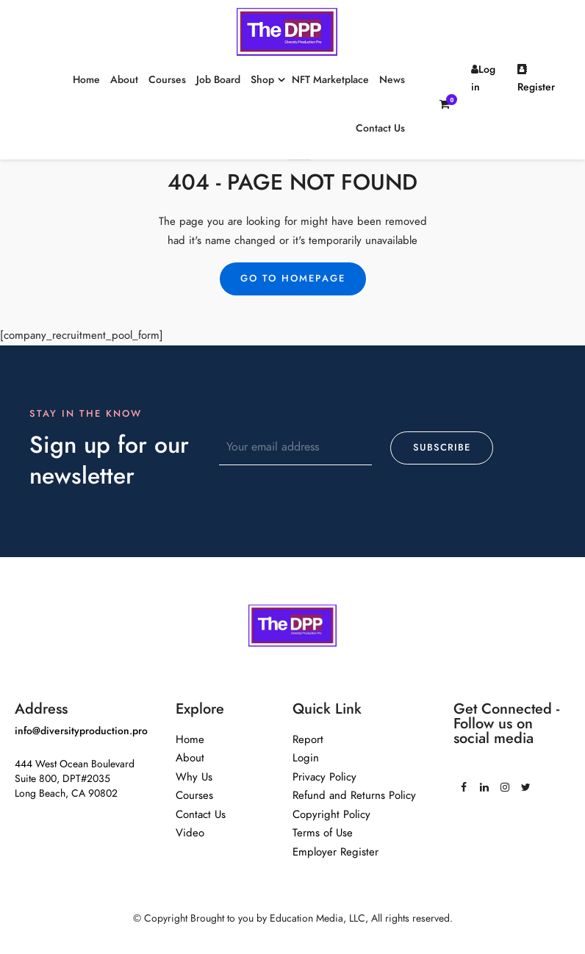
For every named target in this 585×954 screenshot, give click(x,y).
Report (307, 739)
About (124, 80)
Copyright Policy (331, 814)
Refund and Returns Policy (354, 795)
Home (86, 80)
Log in (483, 78)
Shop (262, 80)
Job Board (218, 80)
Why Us (194, 777)
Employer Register (335, 851)
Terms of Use (322, 832)
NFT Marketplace (330, 80)
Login (305, 757)
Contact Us (380, 128)
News (392, 80)
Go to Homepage (292, 278)
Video (190, 832)
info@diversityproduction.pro (81, 731)
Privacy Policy (324, 777)
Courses (167, 80)
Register (536, 79)
